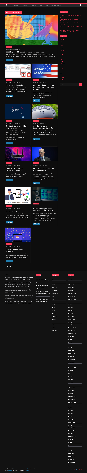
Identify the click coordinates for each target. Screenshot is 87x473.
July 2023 (70, 373)
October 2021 (71, 433)
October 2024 (71, 330)
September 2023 (72, 367)
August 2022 (71, 405)
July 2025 (70, 304)
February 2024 (71, 353)
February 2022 (71, 422)
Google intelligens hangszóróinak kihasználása (44, 127)
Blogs (62, 61)
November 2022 (72, 396)
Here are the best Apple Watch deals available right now (42, 280)
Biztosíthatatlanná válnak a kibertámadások (43, 169)
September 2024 (72, 333)
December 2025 (71, 290)
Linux (62, 48)
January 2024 (71, 356)
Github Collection (56, 5)
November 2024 (72, 327)
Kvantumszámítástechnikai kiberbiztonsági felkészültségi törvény (44, 87)
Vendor (62, 77)
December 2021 (71, 428)
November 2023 (72, 362)
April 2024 (70, 347)
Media (41, 5)
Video (62, 68)
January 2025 (71, 322)
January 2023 (71, 390)
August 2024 (71, 336)
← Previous (8, 266)
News (47, 5)
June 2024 (70, 342)
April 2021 (70, 450)
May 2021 (70, 448)
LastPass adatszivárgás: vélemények (15, 250)
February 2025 (71, 319)
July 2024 (70, 339)
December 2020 (71, 462)
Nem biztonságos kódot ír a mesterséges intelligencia (44, 209)
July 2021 (70, 442)
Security (25, 5)
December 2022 (71, 393)
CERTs (62, 75)
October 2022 (71, 399)
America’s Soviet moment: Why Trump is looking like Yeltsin (42, 287)
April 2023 (70, 382)
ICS (61, 43)
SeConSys (63, 54)
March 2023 (71, 385)
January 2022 (71, 425)
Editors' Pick (9, 46)
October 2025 (71, 296)
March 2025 (71, 316)
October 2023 (71, 365)
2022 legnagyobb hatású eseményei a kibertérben (25, 52)
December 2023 (71, 359)
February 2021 (71, 456)
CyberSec (63, 63)
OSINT (62, 50)
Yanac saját (63, 57)
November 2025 (72, 293)
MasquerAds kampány (15, 85)
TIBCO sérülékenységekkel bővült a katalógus (16, 127)
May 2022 (70, 413)
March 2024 (71, 350)
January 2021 (71, 459)
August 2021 (71, 439)
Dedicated (33, 5)
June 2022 (70, 410)
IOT (62, 45)
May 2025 (70, 310)
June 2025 (70, 307)
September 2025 (72, 299)
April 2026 (70, 279)
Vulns (62, 79)
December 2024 (71, 324)
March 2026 (71, 282)
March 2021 (71, 453)
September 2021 (72, 436)
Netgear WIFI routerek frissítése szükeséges (14, 169)
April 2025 (70, 313)
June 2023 (70, 376)
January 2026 (71, 287)
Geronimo (18, 49)
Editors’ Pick (17, 5)
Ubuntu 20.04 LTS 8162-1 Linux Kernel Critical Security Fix (43, 293)
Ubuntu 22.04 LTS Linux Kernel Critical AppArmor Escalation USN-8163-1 (42, 299)
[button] (28, 5)
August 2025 (71, 302)
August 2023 (71, 370)
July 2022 (70, 407)
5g (61, 41)
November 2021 (72, 430)
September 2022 (72, 402)
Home (10, 5)
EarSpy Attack (11, 211)
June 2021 (70, 445)
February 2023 (71, 387)
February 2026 (71, 284)
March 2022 (71, 419)
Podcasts (63, 66)
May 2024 (70, 345)
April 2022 (70, 416)
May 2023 (70, 379)
